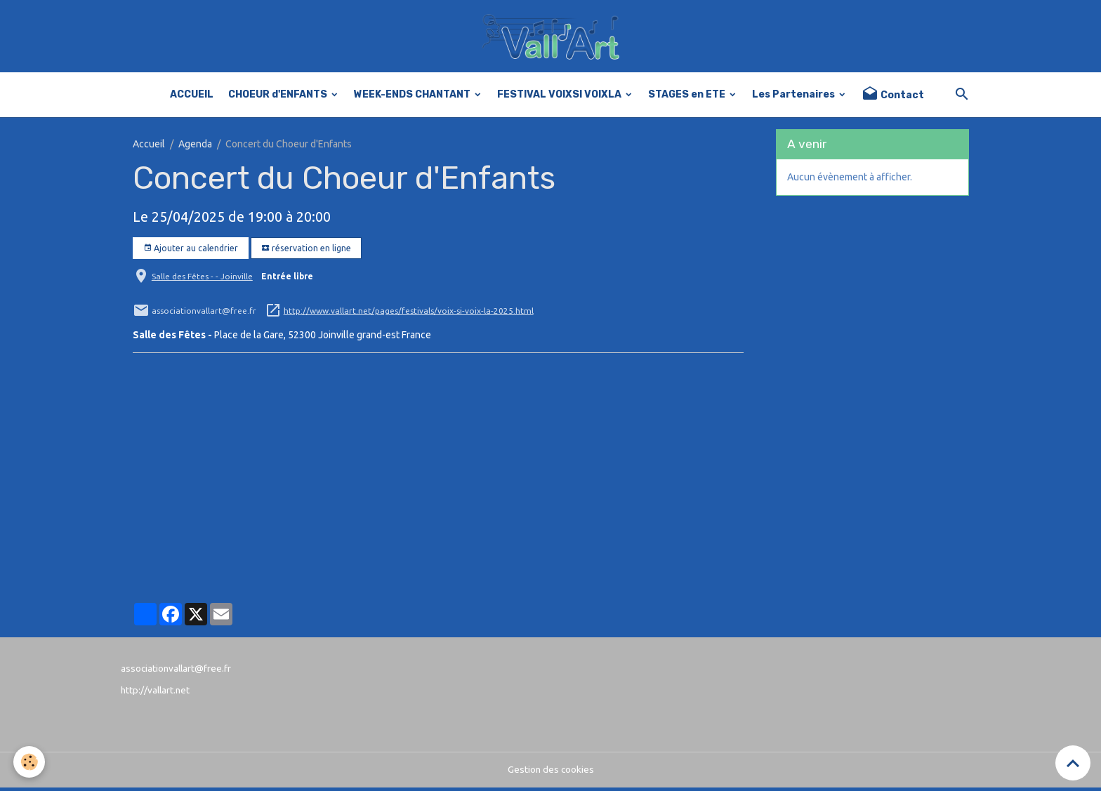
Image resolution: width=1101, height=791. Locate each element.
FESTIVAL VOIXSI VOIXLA (560, 98)
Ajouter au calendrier (190, 251)
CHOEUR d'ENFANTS (278, 98)
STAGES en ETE (687, 98)
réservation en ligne (306, 251)
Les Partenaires (794, 98)
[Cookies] (30, 762)
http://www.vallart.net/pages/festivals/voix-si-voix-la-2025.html (409, 314)
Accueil (149, 147)
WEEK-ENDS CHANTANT (413, 98)
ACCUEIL (191, 98)
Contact (893, 98)
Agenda (195, 147)
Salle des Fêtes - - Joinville (202, 279)
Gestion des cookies (551, 772)
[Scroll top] (1072, 762)
